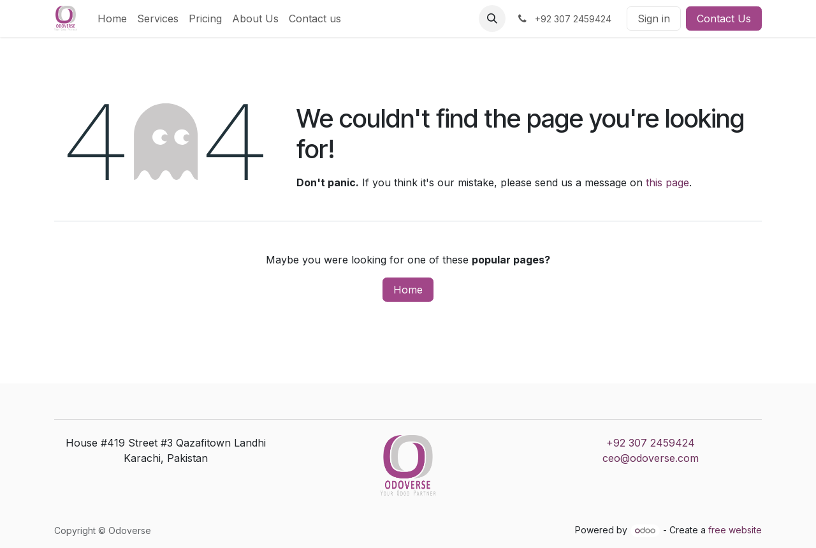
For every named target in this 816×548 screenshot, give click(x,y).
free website (735, 529)
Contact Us (724, 18)
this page (667, 182)
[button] (492, 18)
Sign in (654, 18)
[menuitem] (112, 18)
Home (408, 289)
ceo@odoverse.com (650, 458)
